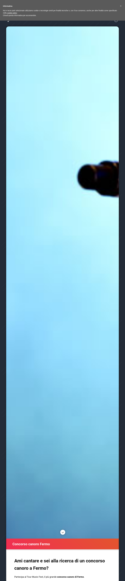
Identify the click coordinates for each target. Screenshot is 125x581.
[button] (121, 6)
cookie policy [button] (12, 13)
